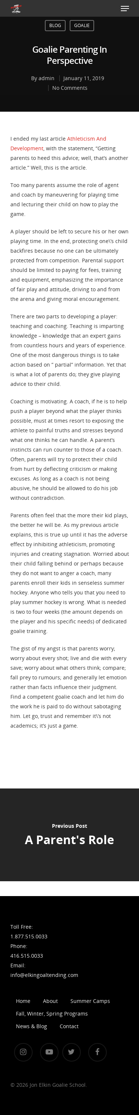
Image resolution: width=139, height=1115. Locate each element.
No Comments (69, 87)
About (50, 1000)
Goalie (82, 25)
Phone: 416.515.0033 (26, 950)
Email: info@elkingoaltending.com (28, 970)
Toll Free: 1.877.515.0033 (28, 931)
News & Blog (31, 1026)
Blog (55, 25)
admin (46, 78)
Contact (69, 1026)
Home (23, 1000)
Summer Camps (90, 1000)
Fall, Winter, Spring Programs (52, 1013)
